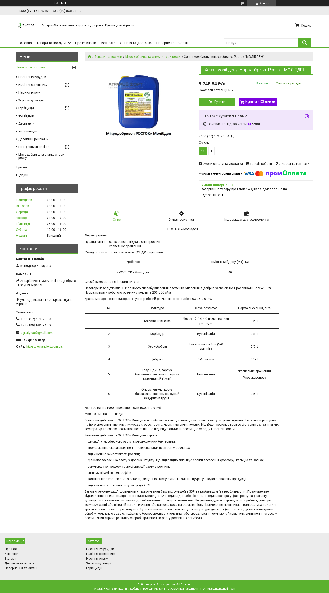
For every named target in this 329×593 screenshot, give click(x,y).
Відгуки (22, 175)
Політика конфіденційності (217, 588)
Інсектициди (27, 131)
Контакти (108, 43)
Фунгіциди (26, 116)
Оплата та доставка (136, 43)
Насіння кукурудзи (32, 77)
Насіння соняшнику (32, 85)
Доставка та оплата (19, 563)
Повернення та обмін (172, 43)
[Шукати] (304, 42)
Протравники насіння (34, 147)
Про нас (22, 167)
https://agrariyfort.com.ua (44, 346)
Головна (25, 43)
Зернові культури (31, 100)
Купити (219, 102)
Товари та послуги (51, 43)
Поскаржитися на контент (182, 588)
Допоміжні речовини (33, 139)
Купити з (260, 102)
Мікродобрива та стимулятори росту (153, 56)
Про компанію (86, 43)
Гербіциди (26, 108)
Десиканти (26, 123)
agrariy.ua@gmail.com (37, 333)
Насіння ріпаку (29, 92)
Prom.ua (186, 584)
